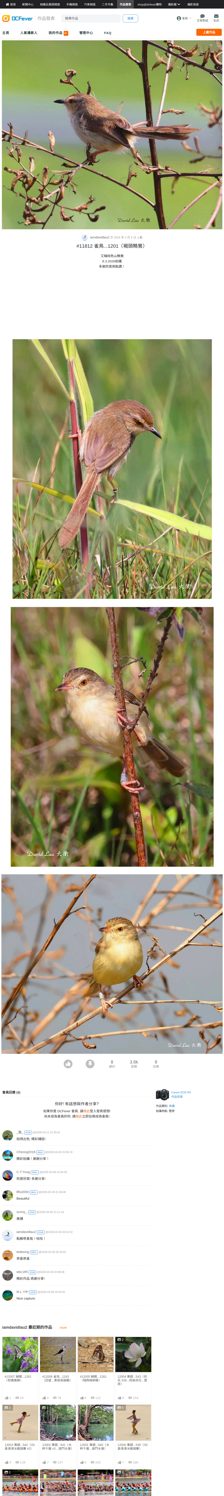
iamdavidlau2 (95, 237)
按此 (86, 1111)
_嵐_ (19, 1132)
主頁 (5, 33)
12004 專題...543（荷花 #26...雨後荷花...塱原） (132, 1380)
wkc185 (22, 1272)
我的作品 (58, 33)
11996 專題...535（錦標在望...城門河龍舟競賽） (132, 1480)
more (63, 1327)
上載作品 (209, 32)
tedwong (22, 1252)
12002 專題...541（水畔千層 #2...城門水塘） (58, 1446)
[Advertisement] (112, 304)
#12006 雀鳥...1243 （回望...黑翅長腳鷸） (57, 1378)
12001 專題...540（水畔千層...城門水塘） (94, 1446)
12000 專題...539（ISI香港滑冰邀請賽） (132, 1446)
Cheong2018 (25, 1152)
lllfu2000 (22, 1192)
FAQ (108, 33)
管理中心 (86, 33)
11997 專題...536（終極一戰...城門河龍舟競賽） (95, 1480)
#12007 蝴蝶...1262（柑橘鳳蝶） (18, 1378)
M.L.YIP (22, 1292)
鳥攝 (172, 1106)
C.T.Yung (23, 1172)
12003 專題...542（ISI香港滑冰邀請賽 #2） (20, 1446)
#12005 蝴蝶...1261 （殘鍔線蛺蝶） (93, 1378)
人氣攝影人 (29, 33)
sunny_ (21, 1212)
